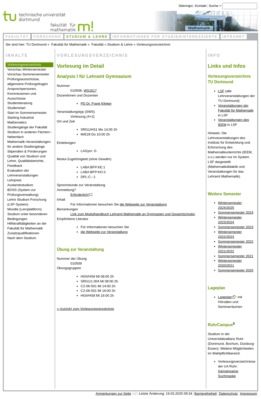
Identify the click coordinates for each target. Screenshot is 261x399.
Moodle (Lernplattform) (24, 209)
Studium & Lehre (87, 36)
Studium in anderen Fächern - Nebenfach (29, 134)
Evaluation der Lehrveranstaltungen (22, 173)
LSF (221, 91)
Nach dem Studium (21, 238)
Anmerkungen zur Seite (113, 393)
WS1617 (90, 90)
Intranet (233, 36)
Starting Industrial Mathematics (20, 120)
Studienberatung (19, 103)
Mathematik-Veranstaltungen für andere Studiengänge (29, 144)
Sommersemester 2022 (235, 241)
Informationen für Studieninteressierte (164, 36)
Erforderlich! (79, 195)
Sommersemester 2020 (235, 270)
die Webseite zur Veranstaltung (143, 204)
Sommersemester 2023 (235, 227)
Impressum (248, 393)
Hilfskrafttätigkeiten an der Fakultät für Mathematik (27, 226)
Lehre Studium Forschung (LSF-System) (26, 202)
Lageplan (225, 297)
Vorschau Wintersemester (26, 69)
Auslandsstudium (20, 185)
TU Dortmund (36, 44)
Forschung (47, 36)
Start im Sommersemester (27, 113)
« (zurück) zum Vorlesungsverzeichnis (85, 309)
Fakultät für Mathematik (69, 44)
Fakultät (17, 36)
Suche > (212, 6)
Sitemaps (183, 6)
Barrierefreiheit (205, 393)
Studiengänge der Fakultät (27, 127)
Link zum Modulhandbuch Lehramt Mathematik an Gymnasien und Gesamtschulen (132, 214)
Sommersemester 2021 (235, 256)
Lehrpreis (14, 180)
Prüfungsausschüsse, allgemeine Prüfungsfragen (27, 81)
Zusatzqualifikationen (23, 233)
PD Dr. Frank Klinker (96, 103)
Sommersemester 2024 (235, 212)
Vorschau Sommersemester (28, 74)
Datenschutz (228, 393)
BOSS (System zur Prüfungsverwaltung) (22, 192)
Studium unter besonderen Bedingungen (27, 216)
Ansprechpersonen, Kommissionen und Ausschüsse (22, 93)
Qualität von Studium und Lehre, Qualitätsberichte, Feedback (26, 161)
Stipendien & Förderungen (27, 151)
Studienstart (16, 108)
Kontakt (197, 6)
